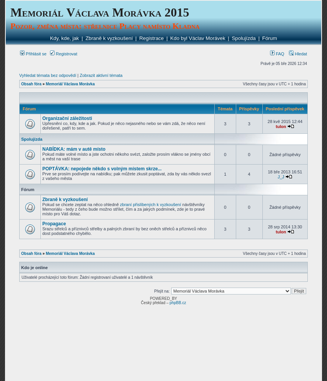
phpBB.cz (178, 303)
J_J (281, 177)
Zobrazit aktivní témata (101, 75)
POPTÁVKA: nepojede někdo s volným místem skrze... (102, 168)
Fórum (269, 38)
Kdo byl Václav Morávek (197, 38)
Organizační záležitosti (67, 118)
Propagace (54, 223)
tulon (281, 126)
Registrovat (63, 54)
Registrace (151, 38)
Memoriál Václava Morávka (70, 84)
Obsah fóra (31, 84)
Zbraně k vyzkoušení (109, 38)
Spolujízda (243, 38)
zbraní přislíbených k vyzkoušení (150, 204)
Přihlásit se (33, 54)
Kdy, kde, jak (64, 38)
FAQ (277, 54)
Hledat (298, 54)
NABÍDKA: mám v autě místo (73, 149)
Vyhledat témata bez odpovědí (47, 75)
